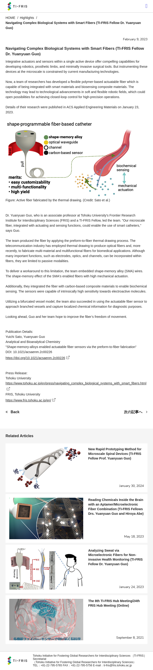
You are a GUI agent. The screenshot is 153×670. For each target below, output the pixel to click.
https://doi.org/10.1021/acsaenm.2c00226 (35, 358)
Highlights (27, 18)
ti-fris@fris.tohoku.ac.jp (118, 665)
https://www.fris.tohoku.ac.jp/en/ (28, 400)
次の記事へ (133, 412)
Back (15, 412)
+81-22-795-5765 (51, 665)
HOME (10, 18)
